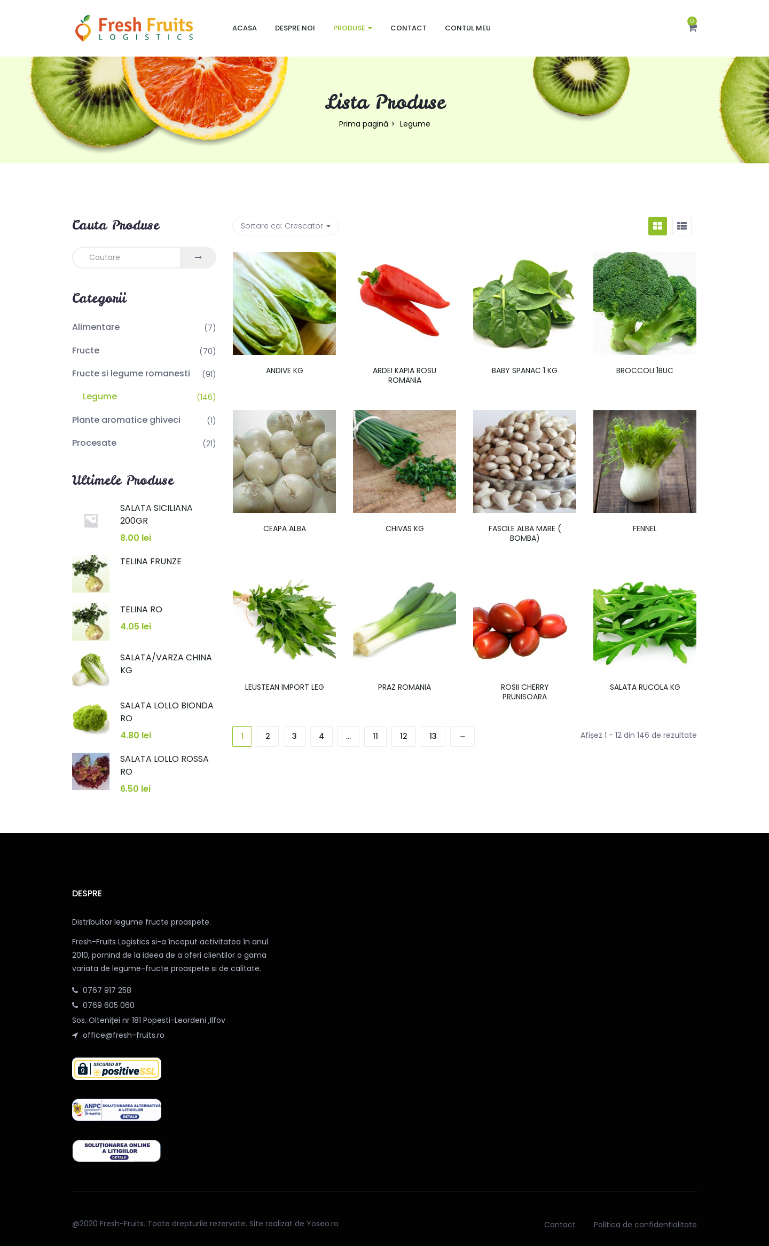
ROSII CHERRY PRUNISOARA (525, 692)
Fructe (85, 350)
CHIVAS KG (405, 528)
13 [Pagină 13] (433, 736)
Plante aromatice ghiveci (126, 420)
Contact (408, 28)
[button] (692, 28)
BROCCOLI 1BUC (644, 370)
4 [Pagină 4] (321, 736)
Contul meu (468, 28)
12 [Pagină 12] (403, 736)
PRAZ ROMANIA (404, 687)
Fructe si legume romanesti (131, 373)
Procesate (94, 443)
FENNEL (645, 528)
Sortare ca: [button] (286, 225)
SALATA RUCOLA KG (645, 687)
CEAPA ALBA (284, 528)
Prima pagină (363, 124)
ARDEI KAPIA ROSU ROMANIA (404, 375)
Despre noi (295, 28)
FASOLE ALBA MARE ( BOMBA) (525, 533)
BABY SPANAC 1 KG (525, 370)
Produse (352, 28)
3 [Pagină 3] (294, 736)
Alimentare (96, 327)
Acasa (244, 28)
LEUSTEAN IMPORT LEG (284, 687)
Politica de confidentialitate (645, 1224)
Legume (100, 396)
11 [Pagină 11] (375, 736)
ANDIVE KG (284, 370)
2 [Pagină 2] (267, 736)
